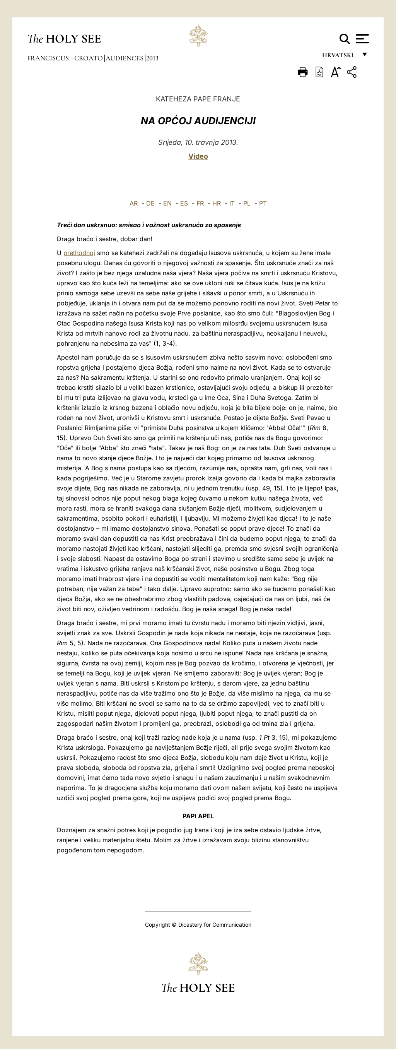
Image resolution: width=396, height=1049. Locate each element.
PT (263, 203)
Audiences (125, 58)
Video (198, 156)
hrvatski (339, 57)
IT (232, 203)
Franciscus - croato (65, 58)
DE (150, 203)
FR (200, 203)
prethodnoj (79, 253)
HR (216, 203)
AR (134, 203)
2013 (152, 58)
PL (247, 203)
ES (184, 203)
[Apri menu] (361, 38)
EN (167, 203)
